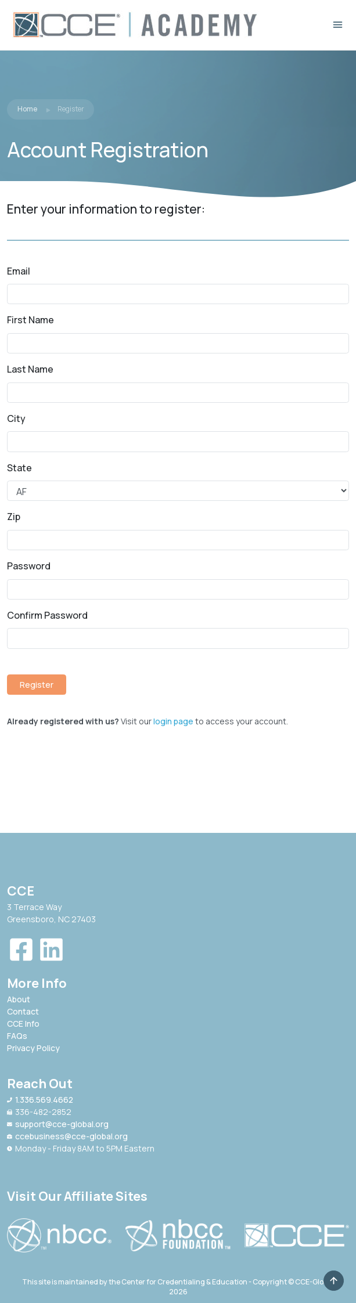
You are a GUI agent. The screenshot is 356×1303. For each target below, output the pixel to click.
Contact (23, 1011)
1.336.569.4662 (40, 1099)
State (19, 467)
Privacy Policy (33, 1047)
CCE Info (23, 1023)
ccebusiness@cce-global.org (67, 1136)
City (16, 418)
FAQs (17, 1035)
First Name (30, 319)
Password (29, 566)
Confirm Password (47, 615)
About (18, 999)
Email (18, 271)
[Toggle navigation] (338, 25)
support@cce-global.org (58, 1123)
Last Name (30, 369)
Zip (13, 516)
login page (173, 721)
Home (27, 109)
